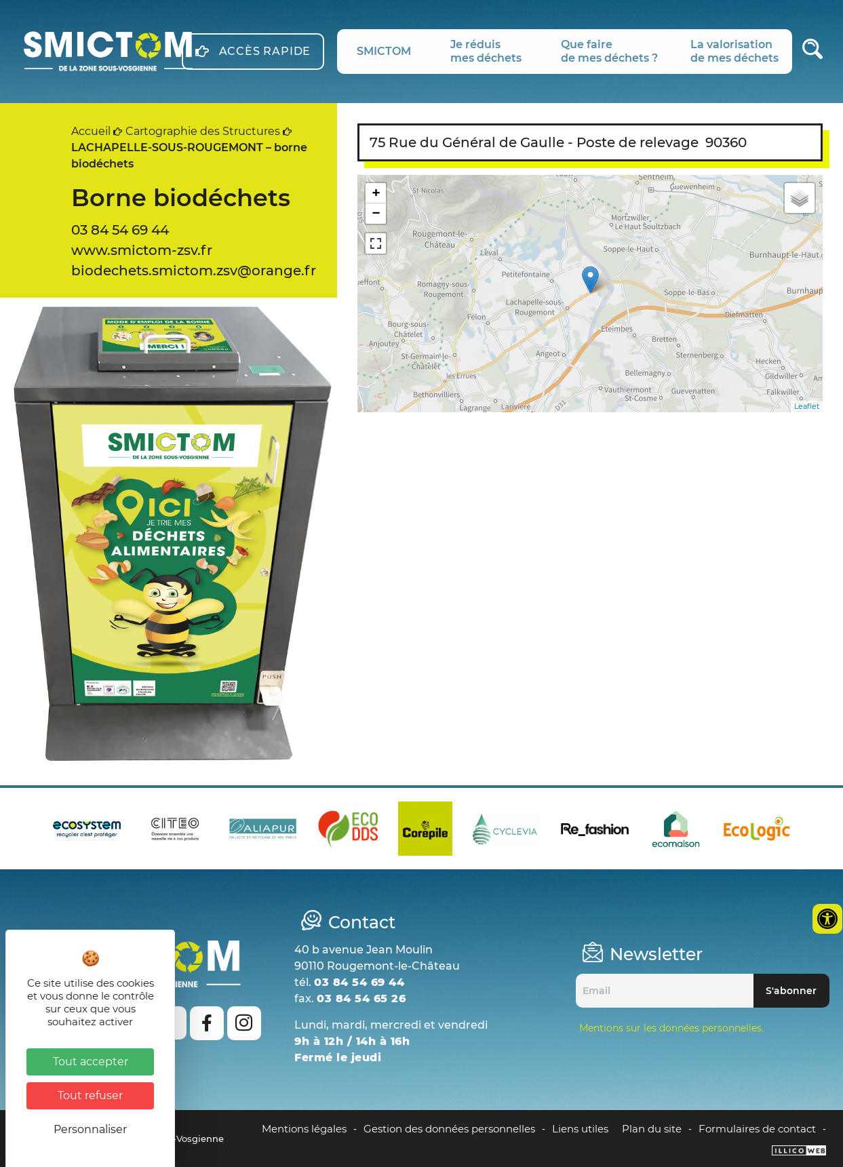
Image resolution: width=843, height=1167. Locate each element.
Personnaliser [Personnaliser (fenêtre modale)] (90, 1129)
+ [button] (376, 193)
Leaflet (806, 406)
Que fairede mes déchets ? (609, 51)
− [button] (376, 213)
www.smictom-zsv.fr (141, 250)
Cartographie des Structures (202, 131)
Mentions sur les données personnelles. (671, 1028)
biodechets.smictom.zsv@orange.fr (193, 270)
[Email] (664, 991)
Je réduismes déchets (486, 51)
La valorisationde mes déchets (734, 51)
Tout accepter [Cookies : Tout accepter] (90, 1061)
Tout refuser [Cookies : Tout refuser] (90, 1095)
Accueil (91, 131)
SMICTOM (384, 51)
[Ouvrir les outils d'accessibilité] (827, 919)
